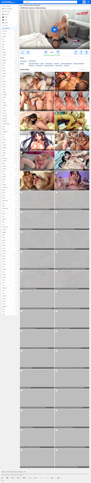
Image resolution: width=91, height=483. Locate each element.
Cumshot (9, 113)
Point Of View (9, 227)
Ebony (9, 126)
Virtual (9, 303)
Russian (9, 245)
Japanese (9, 168)
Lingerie (9, 179)
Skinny (9, 258)
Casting (9, 86)
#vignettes (56, 63)
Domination (9, 121)
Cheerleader (9, 94)
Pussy (9, 237)
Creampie (9, 110)
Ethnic (9, 129)
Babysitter (9, 52)
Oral (9, 211)
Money (9, 198)
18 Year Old (9, 31)
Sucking (9, 274)
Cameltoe (9, 81)
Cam (9, 78)
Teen (9, 282)
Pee (9, 224)
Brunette (9, 73)
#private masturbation (78, 63)
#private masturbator (66, 63)
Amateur (9, 33)
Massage (9, 184)
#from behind (49, 63)
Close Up (9, 97)
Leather (9, 174)
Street (9, 272)
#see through (39, 65)
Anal (9, 39)
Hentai (9, 155)
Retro (9, 243)
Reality (9, 240)
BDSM (9, 49)
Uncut (9, 293)
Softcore (9, 264)
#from (42, 63)
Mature (9, 190)
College (9, 102)
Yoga (9, 314)
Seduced (9, 251)
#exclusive (31, 65)
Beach (9, 57)
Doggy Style (9, 118)
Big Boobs (9, 60)
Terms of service (10, 471)
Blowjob (9, 70)
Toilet (9, 290)
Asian (9, 44)
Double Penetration (9, 123)
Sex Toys (9, 253)
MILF (9, 182)
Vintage (9, 301)
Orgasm (9, 213)
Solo (9, 266)
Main (21, 5)
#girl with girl (59, 65)
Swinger (9, 277)
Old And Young (9, 208)
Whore (9, 309)
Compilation (9, 105)
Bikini (9, 65)
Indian (9, 163)
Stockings (9, 269)
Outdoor (9, 219)
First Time (9, 139)
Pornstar (9, 229)
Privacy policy (20, 471)
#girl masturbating (49, 65)
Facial (9, 134)
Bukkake (9, 76)
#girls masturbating (34, 63)
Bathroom (9, 55)
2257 (25, 471)
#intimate (66, 65)
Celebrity (9, 92)
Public (9, 235)
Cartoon (9, 84)
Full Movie (9, 145)
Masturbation (9, 187)
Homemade (9, 158)
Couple (9, 108)
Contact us (3, 471)
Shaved (9, 256)
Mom (9, 195)
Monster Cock (9, 200)
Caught (9, 89)
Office (9, 205)
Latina (9, 171)
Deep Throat (9, 115)
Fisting (9, 142)
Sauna (9, 248)
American (9, 36)
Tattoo (9, 280)
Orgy (9, 216)
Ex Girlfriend (9, 131)
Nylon (9, 203)
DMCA (15, 471)
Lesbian (9, 176)
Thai (9, 285)
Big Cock (9, 63)
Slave (9, 261)
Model (9, 192)
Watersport (9, 306)
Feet (9, 137)
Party (9, 221)
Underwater (9, 296)
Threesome (9, 288)
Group (9, 150)
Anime (9, 41)
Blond (9, 68)
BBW (9, 47)
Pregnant (9, 232)
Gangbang (9, 147)
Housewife (9, 160)
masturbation (32, 61)
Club (9, 100)
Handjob (9, 153)
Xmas (9, 311)
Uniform (9, 298)
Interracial (9, 166)
